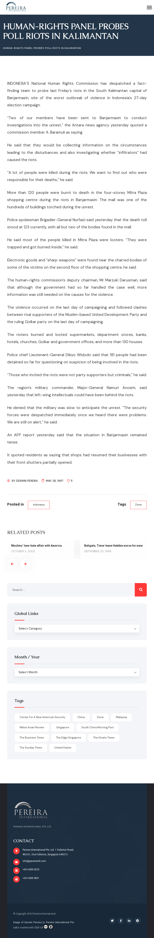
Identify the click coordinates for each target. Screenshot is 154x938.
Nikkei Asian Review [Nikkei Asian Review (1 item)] (32, 727)
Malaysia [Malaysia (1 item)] (121, 717)
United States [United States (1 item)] (62, 747)
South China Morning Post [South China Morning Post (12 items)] (97, 727)
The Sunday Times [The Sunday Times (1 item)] (31, 747)
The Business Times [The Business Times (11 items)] (32, 737)
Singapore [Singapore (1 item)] (62, 727)
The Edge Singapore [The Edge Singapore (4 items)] (68, 737)
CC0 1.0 (43, 927)
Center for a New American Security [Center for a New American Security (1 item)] (42, 717)
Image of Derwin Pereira (27, 922)
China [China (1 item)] (81, 717)
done (138, 504)
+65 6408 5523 (31, 869)
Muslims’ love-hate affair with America (36, 545)
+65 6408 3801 (31, 878)
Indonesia (39, 504)
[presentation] (12, 564)
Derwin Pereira (27, 481)
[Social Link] (112, 921)
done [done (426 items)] (100, 717)
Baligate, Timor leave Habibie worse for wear (113, 545)
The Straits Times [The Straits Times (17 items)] (103, 737)
